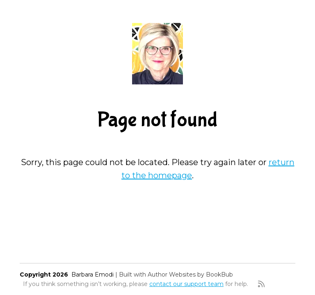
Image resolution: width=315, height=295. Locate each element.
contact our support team (186, 284)
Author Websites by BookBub (190, 274)
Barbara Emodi (92, 274)
